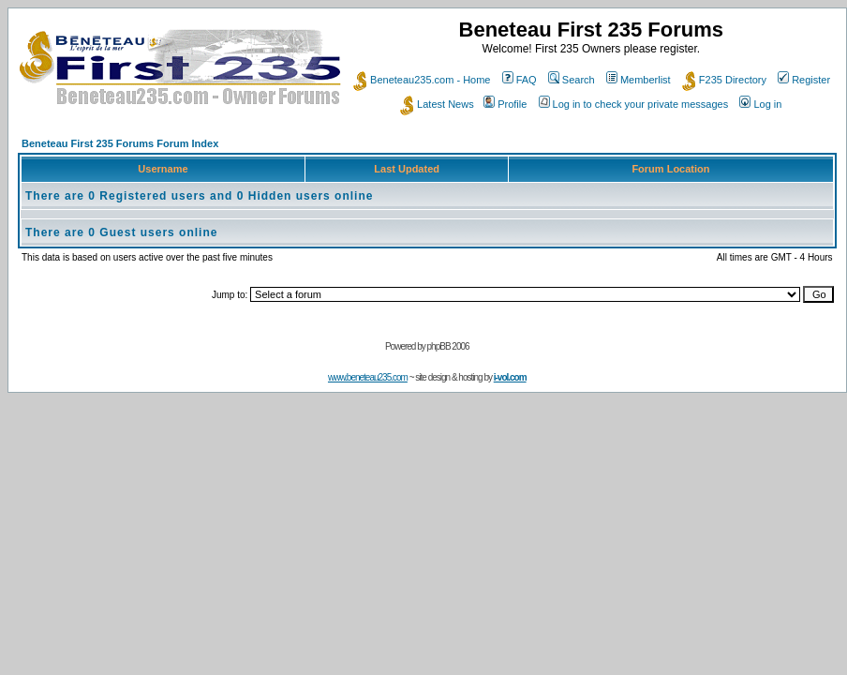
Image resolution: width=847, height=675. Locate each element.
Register (804, 79)
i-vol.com (510, 377)
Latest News (437, 104)
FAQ (519, 79)
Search (571, 79)
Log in (760, 104)
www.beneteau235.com (368, 377)
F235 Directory (724, 79)
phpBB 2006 (448, 346)
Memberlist (638, 79)
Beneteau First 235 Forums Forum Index (120, 143)
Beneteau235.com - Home (421, 79)
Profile (505, 104)
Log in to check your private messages (634, 104)
